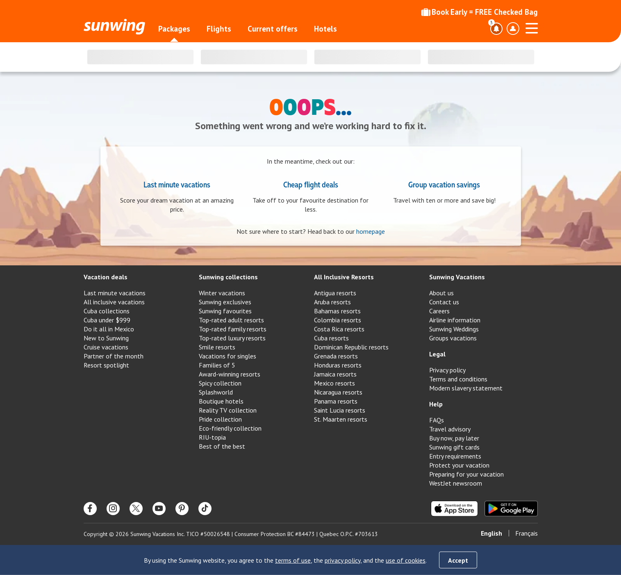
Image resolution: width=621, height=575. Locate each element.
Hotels (325, 29)
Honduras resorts (338, 365)
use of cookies (405, 560)
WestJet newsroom (455, 483)
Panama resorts (335, 401)
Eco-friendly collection (230, 428)
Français (526, 533)
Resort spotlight (106, 365)
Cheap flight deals (310, 184)
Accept (458, 560)
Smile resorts (217, 347)
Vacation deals (105, 277)
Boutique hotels (221, 401)
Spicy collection (220, 383)
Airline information (454, 320)
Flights (219, 29)
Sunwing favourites (225, 311)
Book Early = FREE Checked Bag (479, 12)
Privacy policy (447, 370)
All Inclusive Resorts (344, 277)
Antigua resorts (335, 293)
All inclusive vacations (114, 302)
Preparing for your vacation (466, 474)
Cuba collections (107, 311)
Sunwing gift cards (454, 447)
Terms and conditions (458, 379)
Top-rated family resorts (232, 329)
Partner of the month (113, 356)
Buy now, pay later (454, 438)
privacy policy (342, 560)
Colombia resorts (337, 320)
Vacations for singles (227, 356)
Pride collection (220, 419)
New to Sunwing (106, 338)
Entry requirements (455, 456)
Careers (439, 311)
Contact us (444, 302)
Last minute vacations (176, 184)
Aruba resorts (332, 302)
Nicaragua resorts (338, 392)
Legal (437, 354)
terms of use (293, 560)
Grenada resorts (336, 356)
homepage (370, 231)
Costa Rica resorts (339, 329)
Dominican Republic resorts (351, 347)
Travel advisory (450, 429)
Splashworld (216, 392)
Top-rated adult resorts (231, 320)
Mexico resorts (334, 383)
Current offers (273, 29)
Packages (174, 29)
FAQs (436, 420)
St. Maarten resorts (340, 419)
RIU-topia (212, 437)
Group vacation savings (444, 184)
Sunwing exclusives (225, 302)
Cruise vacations (106, 347)
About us (441, 293)
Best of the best (222, 446)
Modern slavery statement (466, 388)
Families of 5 (217, 365)
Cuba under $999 (107, 320)
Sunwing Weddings (454, 329)
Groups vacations (453, 338)
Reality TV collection (228, 410)
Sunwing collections (228, 277)
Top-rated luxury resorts (232, 338)
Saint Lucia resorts (339, 410)
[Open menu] (531, 27)
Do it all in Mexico (109, 329)
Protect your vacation (459, 465)
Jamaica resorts (335, 374)
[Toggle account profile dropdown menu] (513, 29)
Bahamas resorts (337, 311)
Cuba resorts (331, 338)
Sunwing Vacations (457, 277)
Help (436, 404)
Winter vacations (222, 293)
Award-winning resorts (229, 374)
